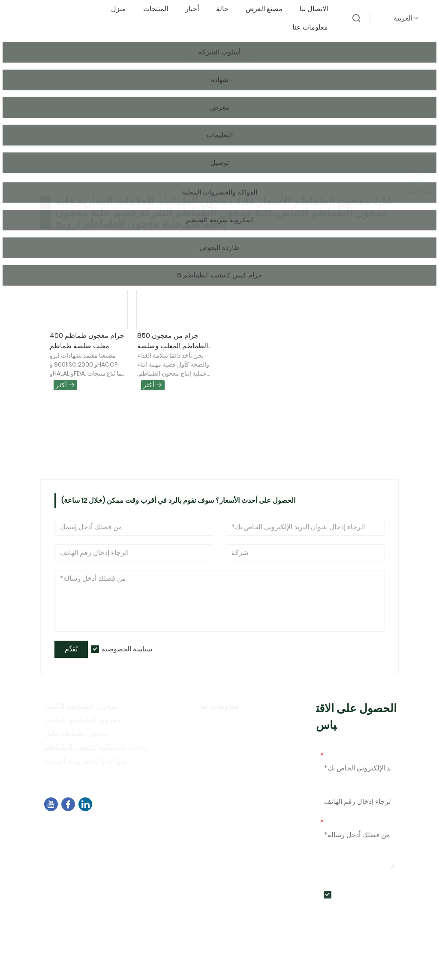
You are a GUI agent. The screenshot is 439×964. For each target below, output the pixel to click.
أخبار (196, 9)
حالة (226, 9)
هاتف (327, 789)
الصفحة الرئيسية (74, 96)
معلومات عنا (314, 28)
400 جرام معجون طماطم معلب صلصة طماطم (87, 341)
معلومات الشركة (226, 724)
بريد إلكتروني (340, 756)
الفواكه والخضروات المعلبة (86, 760)
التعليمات (214, 773)
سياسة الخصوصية (127, 649)
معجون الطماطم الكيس (81, 706)
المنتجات (160, 9)
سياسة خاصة (220, 748)
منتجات (115, 96)
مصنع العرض (268, 9)
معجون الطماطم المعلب (82, 719)
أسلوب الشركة (223, 736)
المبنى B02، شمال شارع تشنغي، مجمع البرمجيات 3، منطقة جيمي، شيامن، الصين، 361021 (172, 832)
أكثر (65, 385)
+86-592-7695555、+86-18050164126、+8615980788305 (150, 859)
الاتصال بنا (318, 9)
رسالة (331, 822)
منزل (123, 9)
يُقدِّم (71, 649)
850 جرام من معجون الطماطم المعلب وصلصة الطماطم (172, 341)
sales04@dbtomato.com (98, 848)
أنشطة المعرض (225, 761)
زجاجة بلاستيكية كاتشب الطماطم (96, 747)
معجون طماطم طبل (76, 733)
